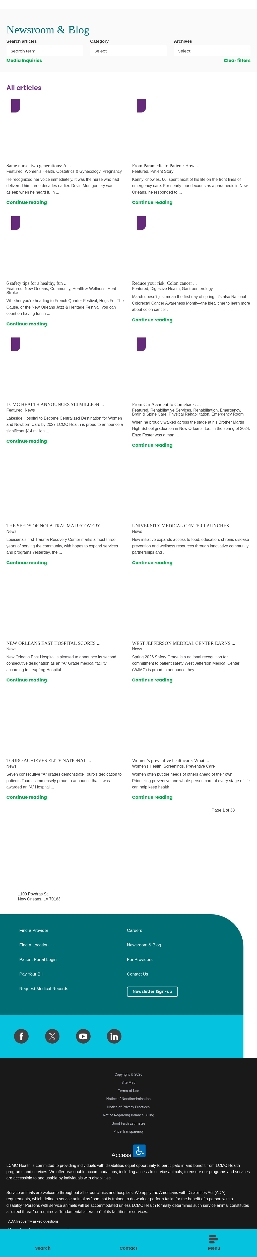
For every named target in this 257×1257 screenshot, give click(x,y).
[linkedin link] (114, 1036)
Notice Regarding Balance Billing (128, 1115)
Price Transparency (128, 1131)
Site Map (128, 1082)
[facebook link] (21, 1036)
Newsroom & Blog (144, 945)
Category (99, 41)
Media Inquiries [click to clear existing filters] (24, 60)
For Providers (140, 959)
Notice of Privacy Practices (128, 1107)
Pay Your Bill (31, 974)
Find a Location (33, 945)
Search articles (22, 41)
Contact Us (137, 974)
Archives (183, 41)
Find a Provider (33, 930)
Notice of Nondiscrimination (128, 1099)
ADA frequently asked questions (33, 1221)
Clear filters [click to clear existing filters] (237, 60)
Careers (134, 930)
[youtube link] (83, 1036)
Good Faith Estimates (129, 1123)
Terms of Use (128, 1091)
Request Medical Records (43, 989)
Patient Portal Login (37, 959)
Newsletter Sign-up (155, 992)
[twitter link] (52, 1036)
